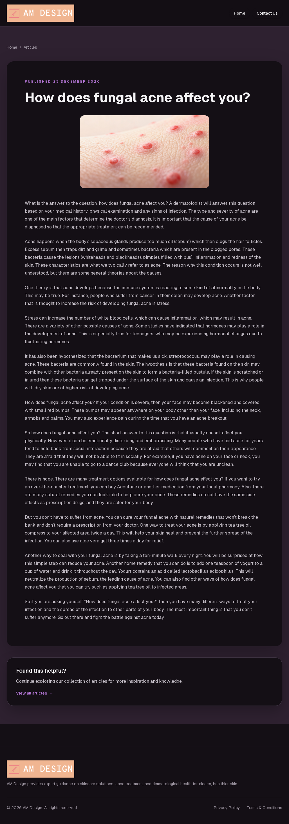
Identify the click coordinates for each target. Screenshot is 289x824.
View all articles (34, 693)
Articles (30, 47)
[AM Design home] (42, 13)
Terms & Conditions (264, 807)
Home (239, 13)
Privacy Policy (227, 807)
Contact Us (267, 13)
